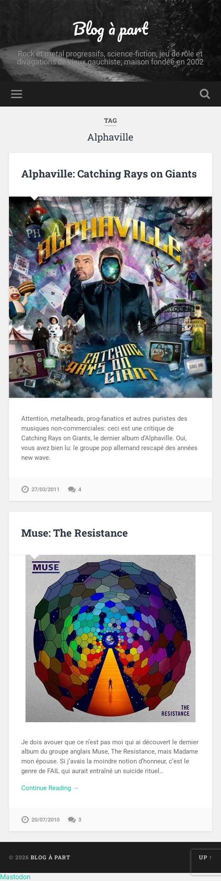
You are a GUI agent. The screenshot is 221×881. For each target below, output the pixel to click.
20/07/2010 (45, 819)
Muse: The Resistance (74, 533)
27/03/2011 (45, 489)
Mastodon (15, 877)
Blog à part (110, 28)
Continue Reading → (50, 788)
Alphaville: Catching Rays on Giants (109, 173)
